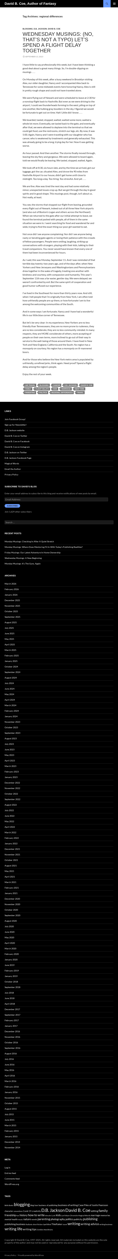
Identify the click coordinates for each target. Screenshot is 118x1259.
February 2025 (12, 655)
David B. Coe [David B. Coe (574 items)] (77, 1210)
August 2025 (11, 622)
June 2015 (9, 1120)
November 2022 (12, 788)
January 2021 (11, 893)
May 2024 (9, 694)
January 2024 (11, 716)
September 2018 (12, 987)
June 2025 (9, 633)
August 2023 (11, 738)
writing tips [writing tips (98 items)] (30, 1229)
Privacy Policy (11, 474)
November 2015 (12, 1097)
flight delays (42, 389)
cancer (56, 385)
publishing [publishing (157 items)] (90, 1219)
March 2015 (10, 1125)
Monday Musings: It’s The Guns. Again (23, 563)
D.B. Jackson (40, 29)
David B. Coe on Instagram (17, 447)
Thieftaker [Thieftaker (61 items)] (56, 1224)
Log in (7, 1167)
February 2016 (12, 1086)
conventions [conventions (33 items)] (18, 1211)
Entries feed (10, 1173)
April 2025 (10, 644)
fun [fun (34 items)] (17, 1215)
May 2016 (9, 1070)
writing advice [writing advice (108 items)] (90, 1224)
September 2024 (12, 672)
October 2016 (11, 1042)
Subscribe (12, 506)
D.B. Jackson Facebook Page (18, 458)
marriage (66, 389)
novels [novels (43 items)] (34, 1219)
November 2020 (12, 904)
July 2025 (9, 628)
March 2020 (10, 948)
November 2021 (12, 854)
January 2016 (11, 1092)
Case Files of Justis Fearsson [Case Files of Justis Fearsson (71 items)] (93, 1205)
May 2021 (9, 871)
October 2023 (11, 727)
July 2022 (9, 810)
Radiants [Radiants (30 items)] (29, 1224)
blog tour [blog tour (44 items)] (34, 1205)
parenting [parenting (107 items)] (43, 1219)
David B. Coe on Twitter (16, 436)
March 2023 (10, 766)
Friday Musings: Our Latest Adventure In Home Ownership (33, 552)
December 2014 (12, 1142)
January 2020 (11, 959)
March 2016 (10, 1081)
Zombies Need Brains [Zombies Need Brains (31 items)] (45, 1230)
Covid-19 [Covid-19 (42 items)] (27, 1211)
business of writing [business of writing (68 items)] (68, 1205)
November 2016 (12, 1037)
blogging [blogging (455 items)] (22, 1204)
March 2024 (10, 705)
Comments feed (12, 1178)
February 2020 (12, 954)
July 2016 (9, 1059)
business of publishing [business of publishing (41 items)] (48, 1205)
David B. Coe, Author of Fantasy (30, 4)
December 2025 (12, 600)
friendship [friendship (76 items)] (10, 1215)
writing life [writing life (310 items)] (13, 1228)
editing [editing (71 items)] (94, 1210)
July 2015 (9, 1114)
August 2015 (11, 1108)
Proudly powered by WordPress (31, 1255)
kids (55, 389)
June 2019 (9, 965)
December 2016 (12, 1031)
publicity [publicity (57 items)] (78, 1219)
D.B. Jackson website (14, 430)
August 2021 (11, 865)
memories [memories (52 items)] (105, 1215)
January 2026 (11, 594)
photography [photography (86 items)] (58, 1219)
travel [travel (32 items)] (65, 1224)
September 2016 (12, 1048)
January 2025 (11, 661)
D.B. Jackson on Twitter (16, 452)
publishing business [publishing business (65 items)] (15, 1224)
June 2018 (9, 998)
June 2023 (9, 749)
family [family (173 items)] (103, 1211)
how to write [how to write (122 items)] (36, 1215)
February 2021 (12, 887)
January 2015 (11, 1136)
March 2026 (10, 583)
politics (43, 393)
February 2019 (12, 970)
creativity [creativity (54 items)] (36, 1211)
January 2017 (11, 1026)
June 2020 (9, 932)
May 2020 (9, 937)
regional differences (62, 393)
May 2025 (9, 639)
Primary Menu (114, 3)
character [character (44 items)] (9, 1211)
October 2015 (11, 1103)
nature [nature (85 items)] (27, 1219)
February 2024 (12, 710)
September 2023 (12, 733)
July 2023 (9, 744)
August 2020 (11, 921)
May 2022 (9, 821)
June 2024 (9, 688)
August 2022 (11, 804)
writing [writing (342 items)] (74, 1223)
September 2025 (12, 617)
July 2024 (9, 683)
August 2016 (11, 1053)
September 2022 (12, 799)
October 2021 (11, 860)
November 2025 (12, 605)
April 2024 (10, 699)
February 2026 (12, 589)
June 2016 (9, 1064)
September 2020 (12, 915)
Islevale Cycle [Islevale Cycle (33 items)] (50, 1215)
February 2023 (12, 771)
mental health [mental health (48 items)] (11, 1219)
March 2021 (10, 882)
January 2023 (11, 777)
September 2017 (12, 1014)
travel (80, 393)
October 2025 (11, 611)
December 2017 (12, 1009)
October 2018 (11, 981)
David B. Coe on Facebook (17, 441)
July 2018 (9, 992)
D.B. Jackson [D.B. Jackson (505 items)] (53, 1210)
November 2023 (12, 722)
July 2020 (9, 926)
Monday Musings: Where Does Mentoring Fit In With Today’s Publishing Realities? (44, 547)
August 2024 (11, 677)
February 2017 (12, 1020)
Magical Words (12, 463)
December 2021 (12, 849)
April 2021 (10, 876)
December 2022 (12, 782)
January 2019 (11, 976)
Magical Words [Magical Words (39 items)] (84, 1215)
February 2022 (12, 838)
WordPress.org (12, 1184)
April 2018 (10, 1003)
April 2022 (10, 827)
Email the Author (13, 469)
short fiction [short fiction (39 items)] (38, 1224)
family (28, 389)
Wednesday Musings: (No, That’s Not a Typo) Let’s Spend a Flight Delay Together (58, 42)
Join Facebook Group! (15, 419)
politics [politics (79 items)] (69, 1219)
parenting (30, 393)
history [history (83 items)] (24, 1215)
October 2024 (11, 666)
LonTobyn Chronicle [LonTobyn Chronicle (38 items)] (69, 1215)
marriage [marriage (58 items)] (95, 1215)
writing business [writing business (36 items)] (105, 1224)
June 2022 (9, 816)
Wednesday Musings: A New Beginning (23, 558)
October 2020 (11, 909)
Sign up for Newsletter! (16, 424)
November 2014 (12, 1147)
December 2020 (12, 898)
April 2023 (10, 760)
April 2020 (10, 943)
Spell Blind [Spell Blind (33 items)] (47, 1224)
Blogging (28, 29)
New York (79, 389)
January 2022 (11, 843)
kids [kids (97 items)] (58, 1215)
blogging (44, 385)
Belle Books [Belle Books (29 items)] (9, 1205)
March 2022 (10, 832)
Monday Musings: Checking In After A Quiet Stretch (29, 541)
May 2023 (9, 755)
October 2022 (11, 793)
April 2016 (10, 1075)
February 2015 (12, 1131)
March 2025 (10, 650)
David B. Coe (54, 29)
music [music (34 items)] (20, 1219)
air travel (30, 385)
